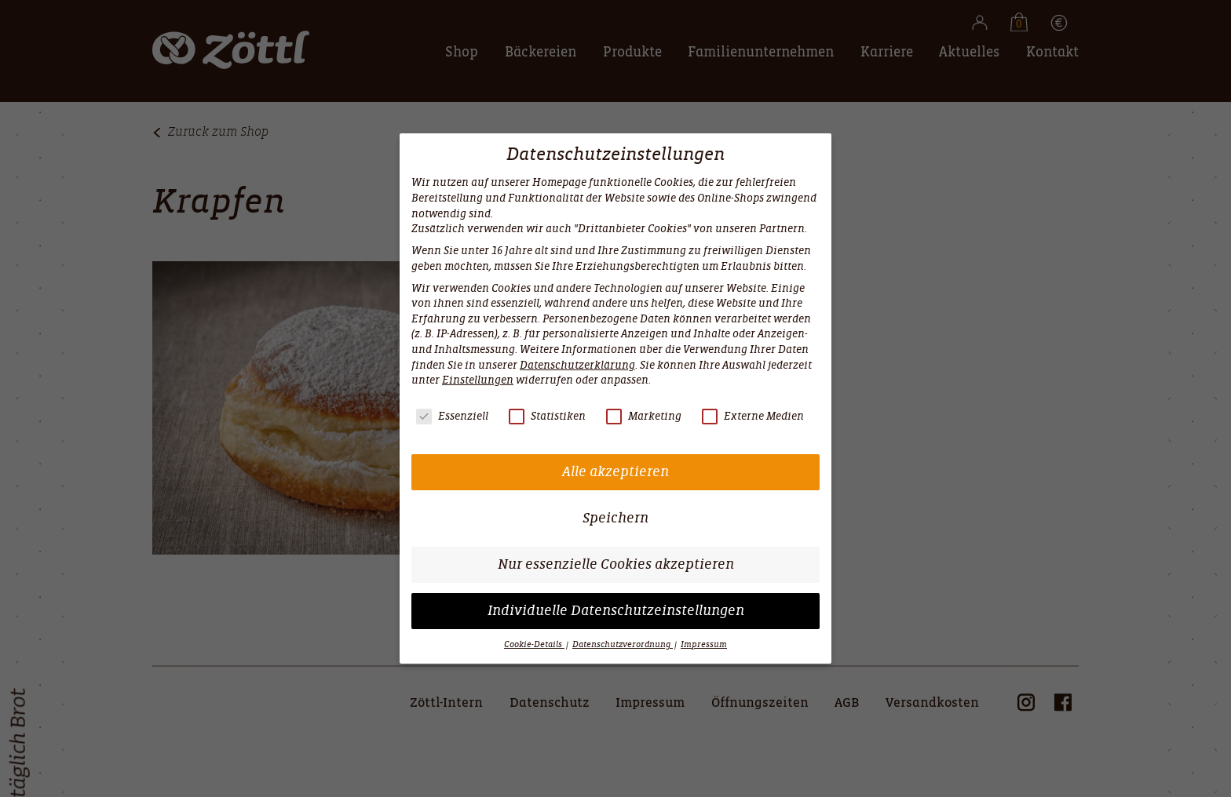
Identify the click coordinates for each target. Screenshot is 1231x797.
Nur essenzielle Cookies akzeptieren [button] (616, 564)
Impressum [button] (704, 644)
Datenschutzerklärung (577, 365)
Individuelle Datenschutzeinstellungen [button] (616, 610)
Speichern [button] (615, 518)
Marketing (643, 416)
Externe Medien (753, 416)
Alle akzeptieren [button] (615, 471)
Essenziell (452, 416)
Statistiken (547, 416)
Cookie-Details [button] (534, 644)
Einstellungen (477, 380)
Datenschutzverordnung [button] (622, 644)
